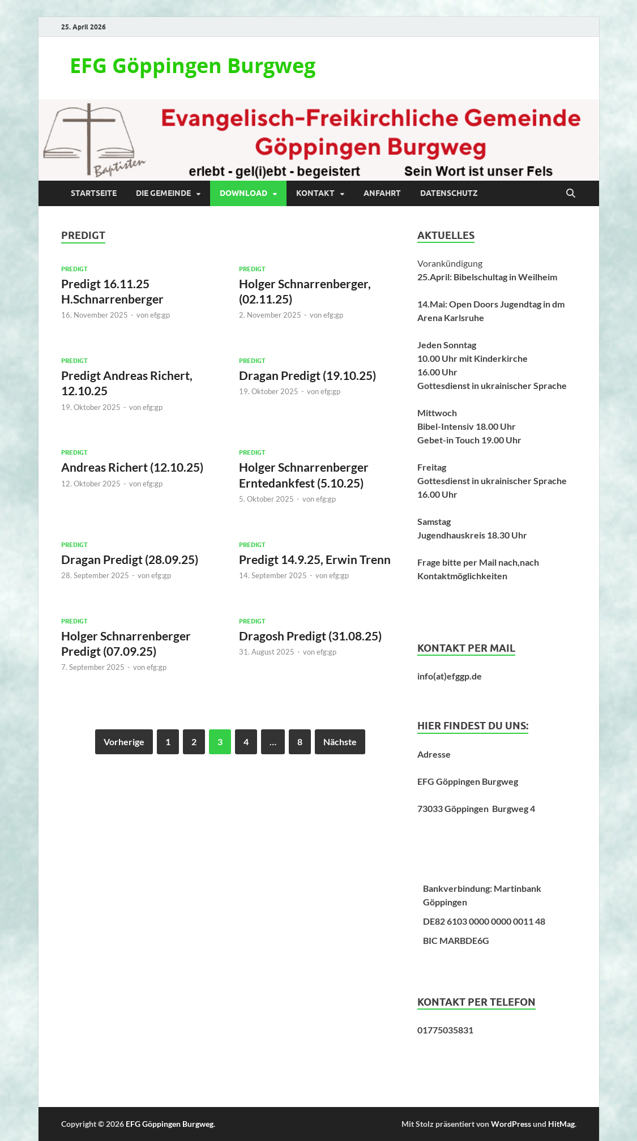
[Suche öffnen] (570, 194)
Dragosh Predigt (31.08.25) (310, 636)
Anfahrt (382, 193)
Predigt (74, 269)
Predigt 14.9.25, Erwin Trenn (315, 559)
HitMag (561, 1124)
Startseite (94, 193)
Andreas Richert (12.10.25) (132, 467)
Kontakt (315, 193)
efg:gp (160, 314)
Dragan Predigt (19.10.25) (307, 375)
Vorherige (124, 741)
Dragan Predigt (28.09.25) (129, 559)
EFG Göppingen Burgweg (192, 65)
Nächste (340, 741)
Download (243, 193)
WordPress (511, 1124)
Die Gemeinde (163, 193)
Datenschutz (449, 193)
